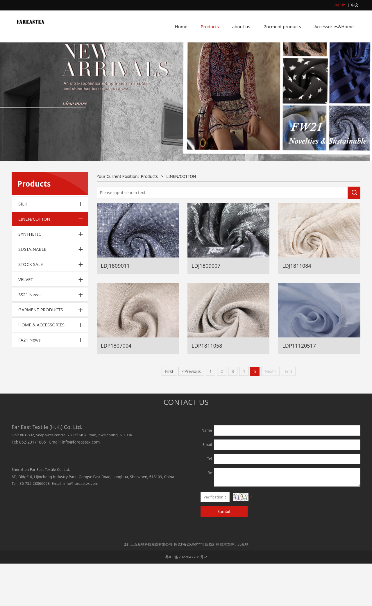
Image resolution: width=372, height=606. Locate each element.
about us (241, 26)
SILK (22, 246)
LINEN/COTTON (34, 261)
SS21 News (29, 337)
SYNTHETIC (29, 276)
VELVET (25, 322)
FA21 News (29, 382)
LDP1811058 (207, 387)
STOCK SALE (30, 307)
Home (181, 26)
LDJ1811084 (296, 307)
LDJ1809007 (206, 307)
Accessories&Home (334, 26)
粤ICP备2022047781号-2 (186, 599)
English (339, 5)
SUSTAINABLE (32, 291)
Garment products (282, 26)
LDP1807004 (116, 387)
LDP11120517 (299, 387)
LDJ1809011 (115, 307)
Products (210, 26)
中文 (355, 5)
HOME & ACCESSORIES (41, 367)
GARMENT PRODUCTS (40, 352)
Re (210, 515)
